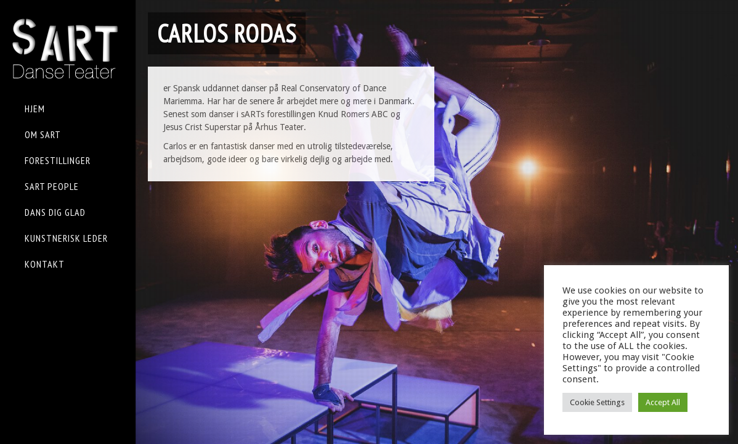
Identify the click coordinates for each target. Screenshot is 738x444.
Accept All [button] (663, 402)
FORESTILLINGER (58, 160)
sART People (52, 186)
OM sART (43, 134)
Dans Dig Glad (55, 212)
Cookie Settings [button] (597, 402)
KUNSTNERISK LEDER (66, 238)
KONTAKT (45, 264)
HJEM (35, 108)
